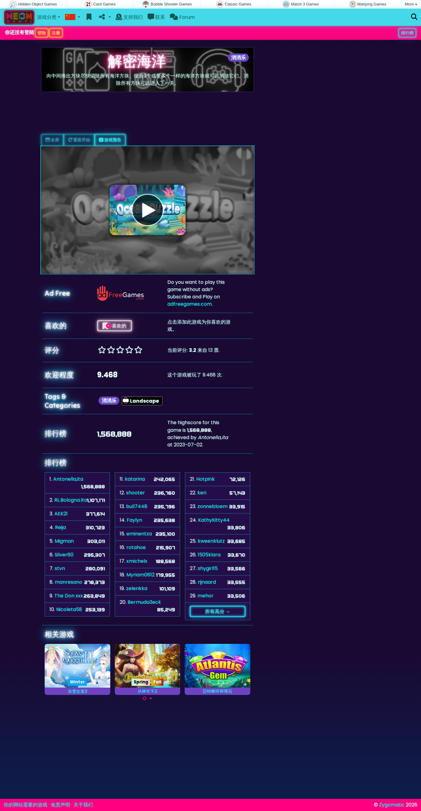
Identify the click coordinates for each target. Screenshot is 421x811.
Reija (60, 527)
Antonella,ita (68, 479)
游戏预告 (110, 140)
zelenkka (136, 588)
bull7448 (136, 506)
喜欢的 (114, 326)
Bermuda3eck (144, 602)
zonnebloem (212, 506)
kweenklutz (211, 541)
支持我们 (129, 17)
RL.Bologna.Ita (70, 500)
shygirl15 (208, 568)
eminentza (139, 533)
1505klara (209, 554)
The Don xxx (68, 595)
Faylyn (134, 520)
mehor (205, 595)
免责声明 (60, 804)
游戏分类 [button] (46, 17)
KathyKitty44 (214, 520)
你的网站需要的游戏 (25, 804)
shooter (135, 492)
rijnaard (207, 582)
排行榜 (407, 33)
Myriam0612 (140, 574)
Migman (64, 541)
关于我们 (83, 804)
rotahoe (136, 547)
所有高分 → (217, 611)
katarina (135, 479)
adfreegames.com (189, 304)
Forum (182, 17)
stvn (60, 568)
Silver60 (64, 554)
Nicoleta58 (69, 609)
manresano (68, 582)
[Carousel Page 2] (150, 698)
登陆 (41, 33)
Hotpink (205, 479)
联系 (156, 17)
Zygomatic (392, 804)
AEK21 (61, 513)
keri (201, 492)
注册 (56, 33)
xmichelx (136, 561)
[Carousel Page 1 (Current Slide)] (144, 698)
